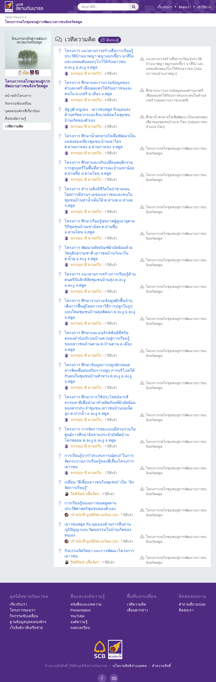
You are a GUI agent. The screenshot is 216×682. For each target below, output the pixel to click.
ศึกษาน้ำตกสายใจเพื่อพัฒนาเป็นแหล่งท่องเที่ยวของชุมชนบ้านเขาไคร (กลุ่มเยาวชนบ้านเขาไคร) (176, 122)
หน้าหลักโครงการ (18, 96)
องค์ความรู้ (78, 622)
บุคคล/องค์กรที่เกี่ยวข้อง (22, 111)
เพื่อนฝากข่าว (137, 610)
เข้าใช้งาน (204, 7)
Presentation (80, 610)
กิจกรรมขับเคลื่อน (18, 103)
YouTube (77, 616)
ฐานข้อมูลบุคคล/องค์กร (28, 622)
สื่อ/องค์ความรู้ (15, 118)
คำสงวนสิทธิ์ (161, 666)
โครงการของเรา (22, 610)
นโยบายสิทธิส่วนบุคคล (130, 666)
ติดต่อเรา (185, 7)
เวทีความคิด (14, 126)
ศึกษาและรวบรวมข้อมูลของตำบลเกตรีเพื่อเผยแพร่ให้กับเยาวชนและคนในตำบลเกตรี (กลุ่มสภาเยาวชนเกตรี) (176, 95)
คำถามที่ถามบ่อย (192, 604)
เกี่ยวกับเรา (164, 7)
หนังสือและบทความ (86, 604)
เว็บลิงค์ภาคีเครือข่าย (26, 628)
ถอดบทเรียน (80, 628)
